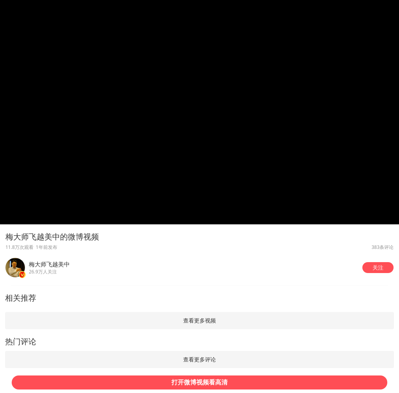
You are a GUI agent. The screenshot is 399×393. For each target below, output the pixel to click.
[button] (378, 267)
